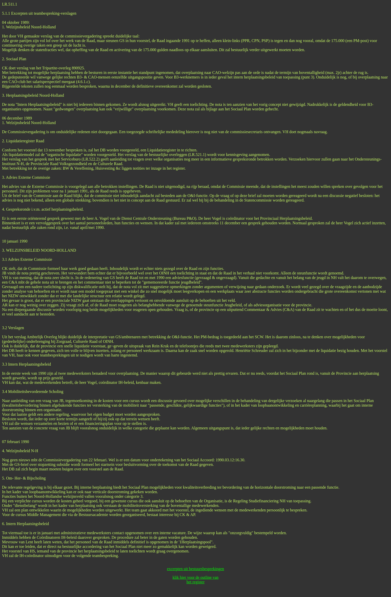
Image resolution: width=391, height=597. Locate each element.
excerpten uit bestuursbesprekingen (195, 569)
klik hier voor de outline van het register (196, 579)
